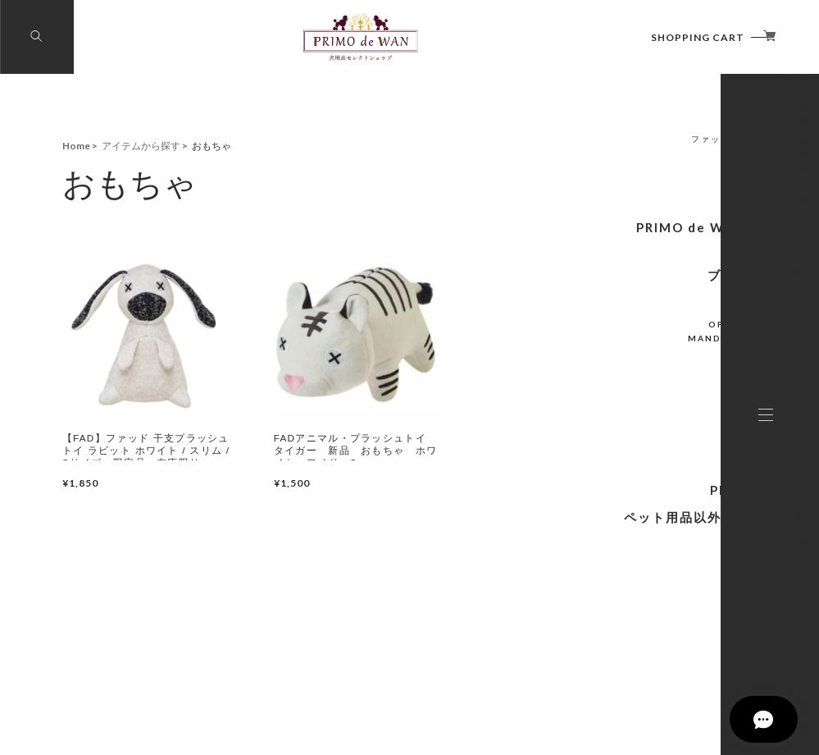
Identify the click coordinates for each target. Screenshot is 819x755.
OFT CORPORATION (653, 405)
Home (76, 146)
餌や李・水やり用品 (659, 287)
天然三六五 (675, 517)
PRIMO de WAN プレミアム (634, 312)
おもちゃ (679, 162)
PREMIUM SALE (659, 570)
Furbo (684, 489)
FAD (688, 546)
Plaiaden (678, 503)
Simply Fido (673, 433)
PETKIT (680, 447)
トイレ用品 (675, 194)
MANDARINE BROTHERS (645, 419)
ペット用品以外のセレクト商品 (627, 594)
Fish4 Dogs (673, 391)
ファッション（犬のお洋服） (642, 225)
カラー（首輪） (667, 256)
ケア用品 (679, 209)
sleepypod (675, 461)
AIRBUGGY (673, 533)
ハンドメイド (671, 332)
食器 (688, 240)
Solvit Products (665, 475)
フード (683, 147)
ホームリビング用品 (659, 615)
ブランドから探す (656, 357)
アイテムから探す (656, 127)
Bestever (678, 377)
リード (683, 272)
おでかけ (679, 178)
